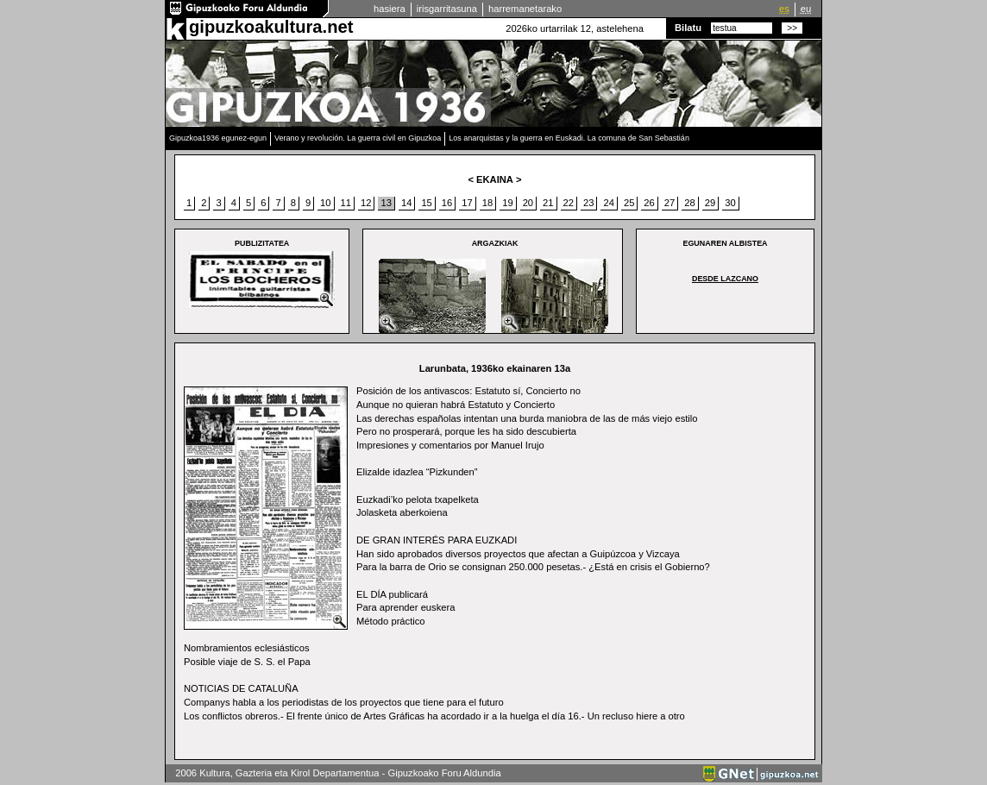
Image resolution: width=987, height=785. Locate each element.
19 (507, 203)
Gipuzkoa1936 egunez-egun (218, 138)
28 (689, 203)
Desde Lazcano (725, 278)
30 (730, 203)
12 (366, 203)
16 (447, 203)
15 (426, 203)
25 (629, 203)
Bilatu (688, 27)
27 (669, 203)
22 (568, 203)
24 (608, 203)
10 (325, 203)
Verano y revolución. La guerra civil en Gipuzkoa (357, 138)
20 (528, 203)
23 (588, 203)
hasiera (389, 8)
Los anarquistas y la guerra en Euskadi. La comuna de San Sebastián (569, 138)
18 (487, 203)
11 (346, 203)
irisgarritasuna (447, 8)
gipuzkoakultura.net (271, 26)
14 (406, 203)
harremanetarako (525, 8)
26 (649, 203)
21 (548, 203)
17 (467, 203)
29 (710, 203)
